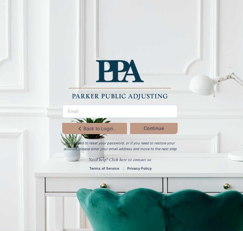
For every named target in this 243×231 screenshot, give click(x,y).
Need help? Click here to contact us (119, 159)
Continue (154, 128)
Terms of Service (104, 168)
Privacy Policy (139, 168)
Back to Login (94, 129)
